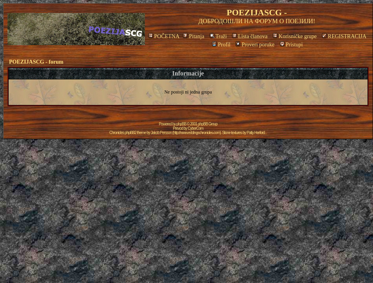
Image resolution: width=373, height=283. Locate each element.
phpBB (181, 124)
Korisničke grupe (295, 36)
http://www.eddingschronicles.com (196, 132)
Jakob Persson (161, 132)
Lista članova (249, 36)
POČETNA (163, 36)
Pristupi (291, 45)
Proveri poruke (255, 45)
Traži (218, 36)
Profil (221, 45)
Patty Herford (256, 132)
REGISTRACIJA (344, 36)
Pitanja (193, 36)
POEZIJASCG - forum (36, 62)
